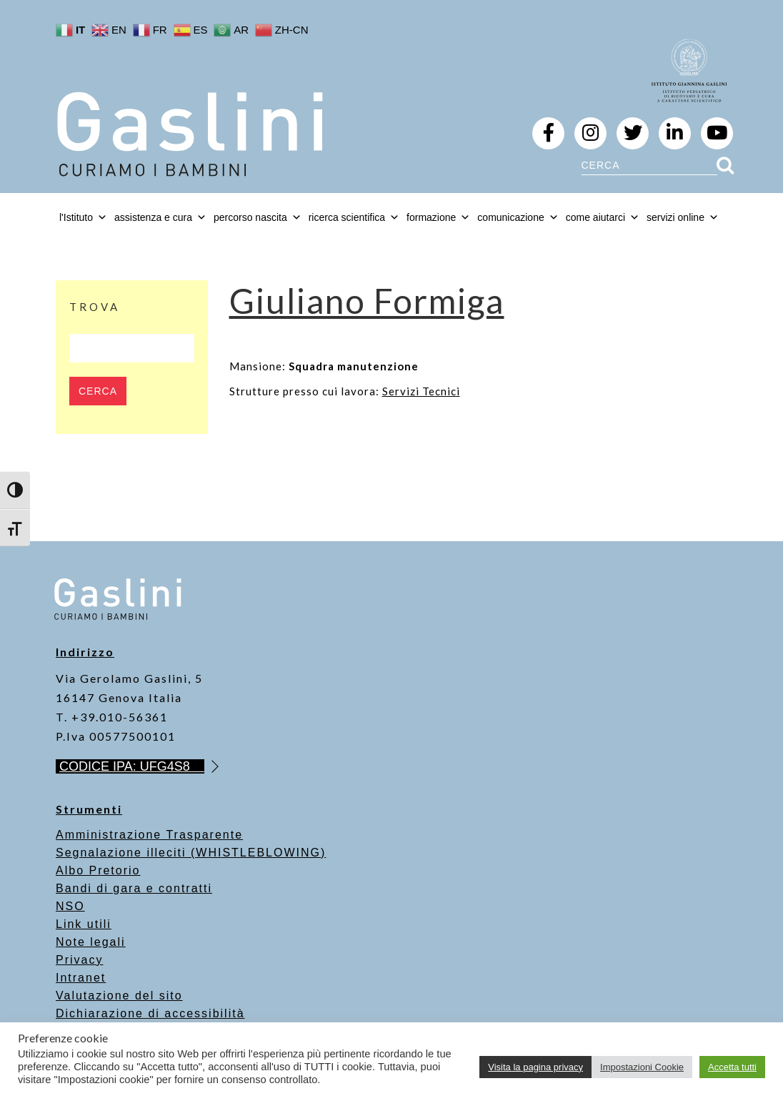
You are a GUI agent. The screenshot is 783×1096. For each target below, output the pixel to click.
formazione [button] (438, 217)
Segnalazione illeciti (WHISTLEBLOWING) (191, 852)
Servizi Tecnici (421, 391)
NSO (70, 906)
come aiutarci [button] (602, 217)
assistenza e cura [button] (160, 217)
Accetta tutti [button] (732, 1067)
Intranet (81, 978)
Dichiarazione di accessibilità (150, 1013)
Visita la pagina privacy (535, 1067)
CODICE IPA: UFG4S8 (131, 766)
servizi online (683, 217)
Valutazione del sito (119, 995)
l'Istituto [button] (83, 217)
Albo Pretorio (98, 870)
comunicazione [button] (517, 217)
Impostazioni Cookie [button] (642, 1067)
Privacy (79, 960)
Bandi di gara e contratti (134, 888)
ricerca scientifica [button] (354, 217)
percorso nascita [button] (257, 217)
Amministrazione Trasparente (149, 835)
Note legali (91, 942)
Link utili (83, 924)
